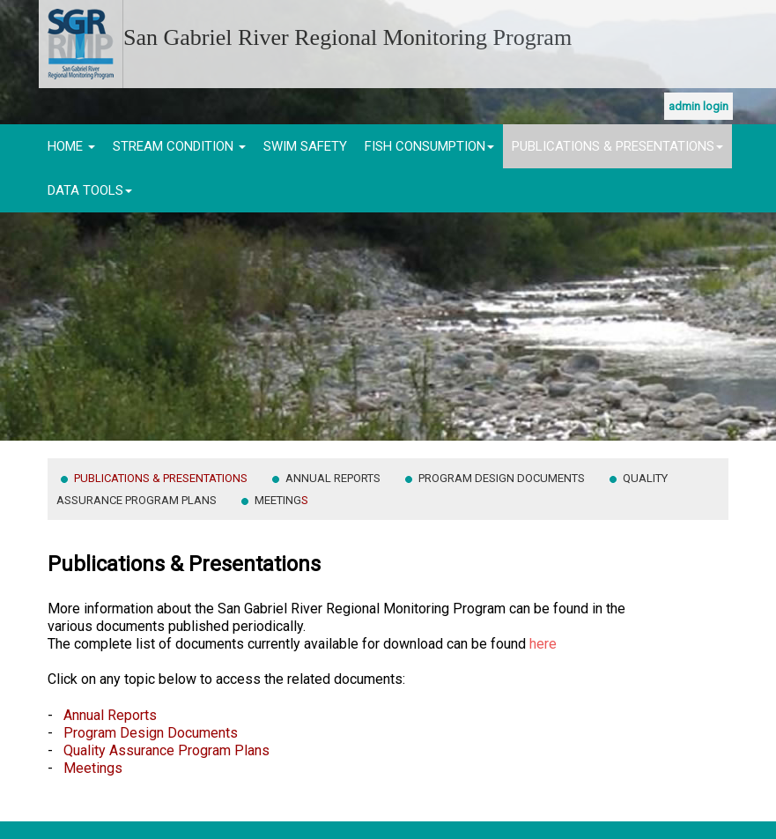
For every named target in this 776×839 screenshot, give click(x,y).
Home (71, 146)
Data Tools (90, 190)
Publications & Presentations (617, 146)
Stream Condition (179, 146)
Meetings (92, 768)
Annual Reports (334, 478)
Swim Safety (305, 146)
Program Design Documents (503, 478)
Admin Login (698, 106)
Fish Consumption (429, 146)
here (543, 643)
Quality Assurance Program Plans (166, 750)
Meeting (281, 500)
